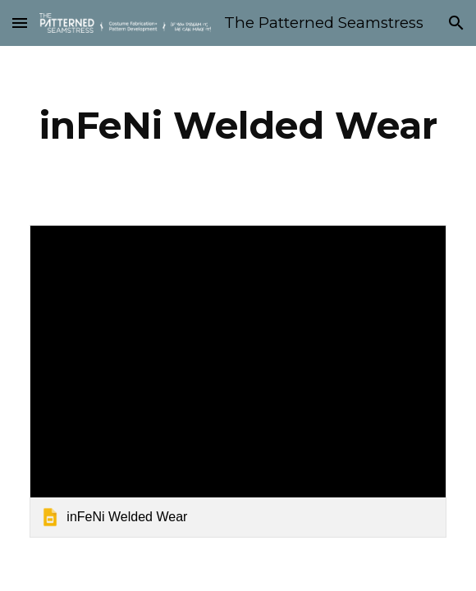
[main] (238, 126)
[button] (19, 22)
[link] (238, 381)
